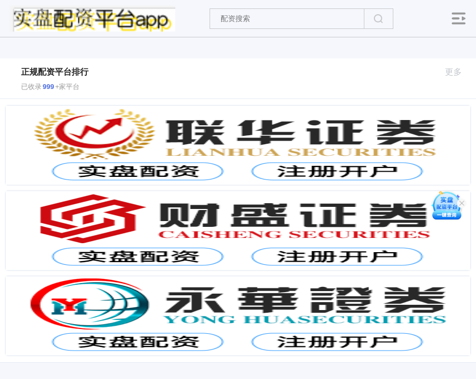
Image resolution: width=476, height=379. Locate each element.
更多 (458, 71)
